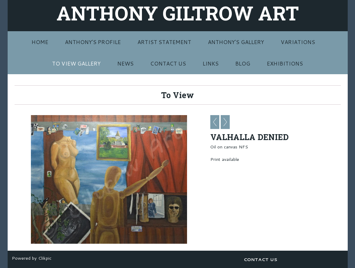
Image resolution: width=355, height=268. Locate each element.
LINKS (211, 63)
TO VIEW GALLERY (76, 63)
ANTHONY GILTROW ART (178, 13)
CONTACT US (168, 63)
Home (40, 42)
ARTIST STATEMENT (164, 42)
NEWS (125, 63)
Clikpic (44, 258)
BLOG (242, 63)
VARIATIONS (298, 42)
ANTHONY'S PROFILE (93, 42)
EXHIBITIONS (285, 63)
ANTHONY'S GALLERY (236, 42)
